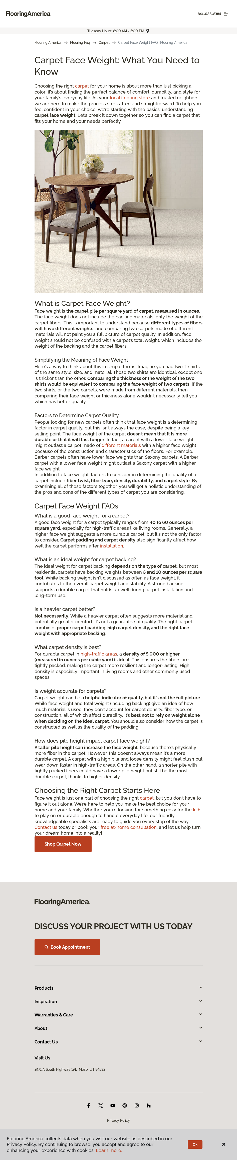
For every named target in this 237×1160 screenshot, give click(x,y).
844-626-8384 (209, 14)
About (119, 1028)
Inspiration (119, 1001)
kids (197, 809)
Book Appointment (67, 947)
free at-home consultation (129, 827)
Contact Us (119, 1041)
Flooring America (48, 43)
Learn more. (109, 1150)
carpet (82, 86)
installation (111, 545)
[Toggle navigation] (226, 14)
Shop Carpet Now (63, 844)
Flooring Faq (80, 43)
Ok (195, 1144)
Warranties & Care (119, 1014)
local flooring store (130, 97)
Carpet (104, 43)
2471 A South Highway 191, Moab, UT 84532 (70, 1069)
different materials (121, 445)
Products (119, 988)
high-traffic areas (99, 654)
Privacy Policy (118, 1120)
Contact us (46, 827)
